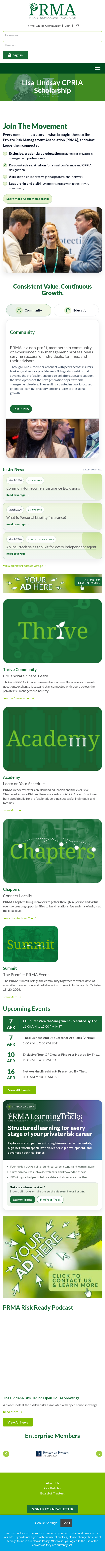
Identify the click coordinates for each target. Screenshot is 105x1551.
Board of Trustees (52, 1493)
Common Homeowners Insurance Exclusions (43, 488)
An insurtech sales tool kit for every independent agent (51, 547)
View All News (18, 1422)
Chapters (11, 889)
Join (67, 25)
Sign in (18, 55)
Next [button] (98, 1453)
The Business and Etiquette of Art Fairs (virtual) (59, 1037)
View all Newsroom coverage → (25, 565)
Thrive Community (20, 669)
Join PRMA (21, 409)
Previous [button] (5, 1453)
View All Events (19, 1090)
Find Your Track (50, 1199)
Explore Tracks (22, 1199)
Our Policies (52, 1488)
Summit (10, 968)
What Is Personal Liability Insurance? (36, 517)
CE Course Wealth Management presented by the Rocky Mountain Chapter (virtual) (60, 1021)
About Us (52, 1483)
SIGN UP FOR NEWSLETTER (52, 1509)
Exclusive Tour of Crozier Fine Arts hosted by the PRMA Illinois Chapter (60, 1054)
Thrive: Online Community (43, 25)
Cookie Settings (46, 1523)
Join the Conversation (18, 698)
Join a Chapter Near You (20, 918)
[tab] (28, 310)
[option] (52, 1454)
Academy (11, 777)
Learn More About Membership (27, 198)
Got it (66, 1523)
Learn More (12, 810)
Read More (10, 1412)
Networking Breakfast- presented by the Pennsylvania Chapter (54, 1071)
